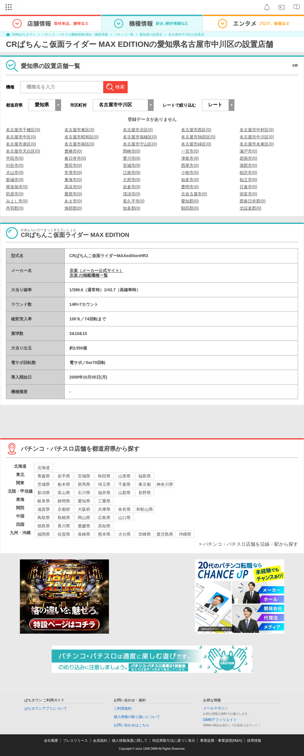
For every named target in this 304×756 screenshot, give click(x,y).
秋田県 (104, 476)
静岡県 (64, 501)
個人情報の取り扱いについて (137, 717)
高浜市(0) (73, 187)
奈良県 (124, 509)
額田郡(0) (190, 208)
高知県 (104, 525)
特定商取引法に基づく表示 (173, 740)
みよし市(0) (17, 201)
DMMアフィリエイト (220, 720)
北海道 (43, 467)
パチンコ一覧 (124, 34)
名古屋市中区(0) (21, 137)
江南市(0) (131, 172)
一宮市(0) (190, 151)
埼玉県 (104, 484)
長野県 (144, 492)
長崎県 (84, 534)
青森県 (43, 476)
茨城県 (43, 484)
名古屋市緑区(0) (196, 144)
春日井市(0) (75, 158)
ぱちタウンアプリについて (45, 708)
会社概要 (51, 740)
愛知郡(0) (190, 201)
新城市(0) (14, 180)
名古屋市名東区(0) (257, 144)
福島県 (144, 476)
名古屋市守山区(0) (140, 144)
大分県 (124, 534)
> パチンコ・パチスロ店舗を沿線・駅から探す (248, 544)
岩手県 (64, 476)
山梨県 (124, 492)
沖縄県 (185, 534)
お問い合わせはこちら (131, 725)
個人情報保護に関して (130, 740)
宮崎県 (144, 534)
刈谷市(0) (14, 165)
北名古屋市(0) (194, 194)
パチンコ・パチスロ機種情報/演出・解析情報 (75, 34)
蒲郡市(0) (248, 165)
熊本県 (104, 534)
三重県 (104, 501)
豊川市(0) (131, 158)
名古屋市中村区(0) (257, 130)
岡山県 (84, 517)
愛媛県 (84, 525)
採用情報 (254, 740)
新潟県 (43, 492)
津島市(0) (190, 158)
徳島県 (43, 525)
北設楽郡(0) (250, 208)
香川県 (64, 525)
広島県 (104, 517)
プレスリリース (75, 740)
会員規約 (100, 740)
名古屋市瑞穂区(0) (140, 137)
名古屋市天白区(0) (23, 151)
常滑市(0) (73, 172)
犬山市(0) (14, 172)
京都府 (64, 509)
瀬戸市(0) (248, 151)
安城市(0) (131, 165)
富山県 (64, 492)
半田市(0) (14, 158)
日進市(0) (248, 187)
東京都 (144, 484)
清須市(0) (131, 194)
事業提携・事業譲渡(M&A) (221, 740)
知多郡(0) (131, 208)
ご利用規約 (123, 708)
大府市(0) (131, 180)
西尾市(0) (190, 165)
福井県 (104, 492)
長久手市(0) (134, 201)
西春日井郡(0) (252, 201)
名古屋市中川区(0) (257, 137)
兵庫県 (104, 509)
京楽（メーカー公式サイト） (96, 270)
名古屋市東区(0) (79, 130)
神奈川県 (164, 484)
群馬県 (84, 484)
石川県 (84, 492)
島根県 (64, 517)
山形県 (124, 476)
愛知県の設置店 (151, 34)
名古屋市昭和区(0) (81, 137)
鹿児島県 (164, 534)
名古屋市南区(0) (79, 144)
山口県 (124, 517)
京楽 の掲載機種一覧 (88, 275)
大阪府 (84, 509)
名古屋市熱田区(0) (198, 137)
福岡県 (43, 534)
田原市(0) (14, 194)
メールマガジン (215, 708)
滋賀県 (43, 509)
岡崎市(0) (131, 151)
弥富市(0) (248, 194)
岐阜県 (43, 501)
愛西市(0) (73, 194)
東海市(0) (73, 180)
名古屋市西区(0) (196, 130)
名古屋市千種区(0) (23, 130)
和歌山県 (144, 509)
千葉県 (124, 484)
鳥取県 (43, 517)
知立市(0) (248, 180)
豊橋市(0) (73, 151)
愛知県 (84, 501)
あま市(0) (73, 201)
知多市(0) (190, 180)
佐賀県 (64, 534)
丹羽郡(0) (14, 208)
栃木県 (64, 484)
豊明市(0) (190, 187)
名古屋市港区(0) (21, 144)
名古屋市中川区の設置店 (186, 34)
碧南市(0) (248, 158)
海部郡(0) (73, 208)
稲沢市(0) (248, 172)
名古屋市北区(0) (138, 130)
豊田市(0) (73, 165)
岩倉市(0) (131, 187)
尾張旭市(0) (17, 187)
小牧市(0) (190, 172)
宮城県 (84, 476)
